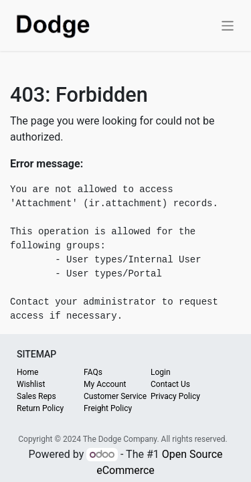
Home (27, 372)
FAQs (93, 372)
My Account (105, 384)
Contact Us (170, 384)
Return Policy (40, 408)
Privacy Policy (175, 396)
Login (161, 372)
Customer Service (115, 396)
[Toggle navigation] (228, 25)
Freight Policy (108, 408)
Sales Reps (36, 396)
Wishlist (31, 384)
